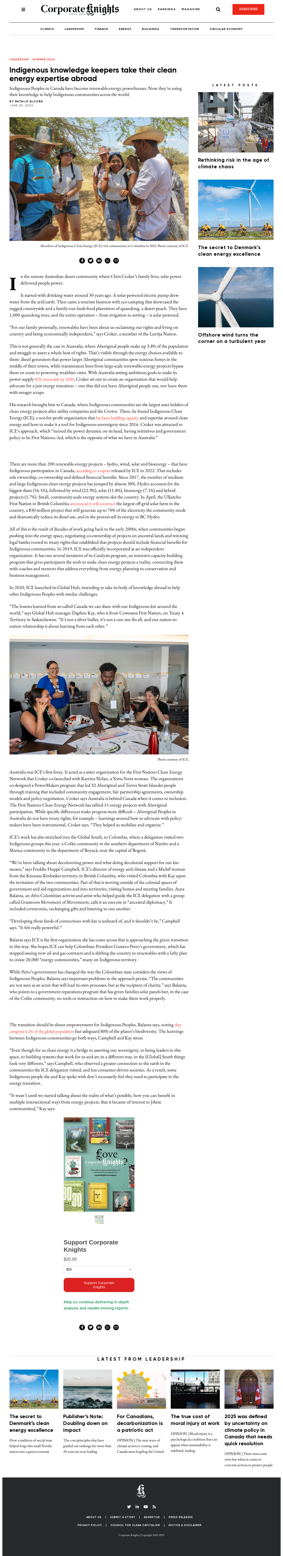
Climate (47, 29)
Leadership (74, 29)
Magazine (191, 9)
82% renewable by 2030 (56, 379)
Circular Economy (226, 29)
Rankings (167, 9)
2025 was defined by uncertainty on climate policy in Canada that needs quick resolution (248, 1430)
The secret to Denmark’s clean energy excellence (31, 1423)
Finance (101, 29)
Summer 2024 (44, 59)
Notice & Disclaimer (185, 1525)
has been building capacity (119, 418)
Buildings (150, 29)
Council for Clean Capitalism (135, 1525)
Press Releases (181, 1517)
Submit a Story (122, 1517)
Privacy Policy (90, 1525)
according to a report (95, 470)
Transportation (184, 29)
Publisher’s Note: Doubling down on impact (85, 1423)
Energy (125, 29)
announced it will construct (95, 503)
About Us (143, 9)
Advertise (152, 1517)
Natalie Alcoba (29, 101)
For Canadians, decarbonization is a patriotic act (140, 1423)
